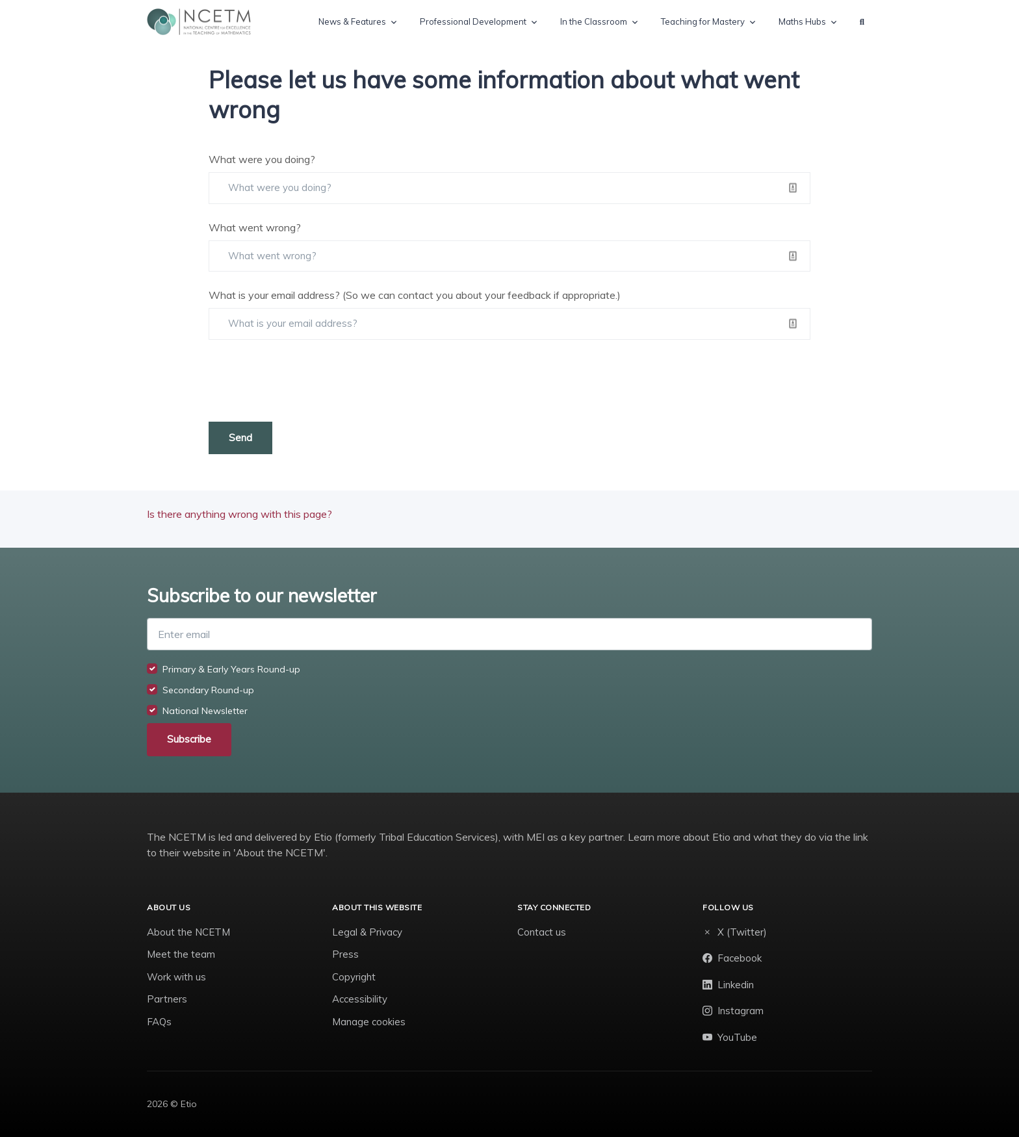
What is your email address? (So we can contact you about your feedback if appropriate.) (415, 294)
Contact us (541, 932)
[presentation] (307, 380)
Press (345, 954)
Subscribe (189, 739)
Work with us (176, 977)
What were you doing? (262, 159)
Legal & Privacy (367, 932)
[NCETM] (199, 21)
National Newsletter (205, 711)
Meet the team (181, 954)
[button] (862, 22)
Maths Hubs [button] (802, 21)
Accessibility (359, 999)
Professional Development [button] (473, 21)
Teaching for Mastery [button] (703, 21)
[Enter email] (509, 634)
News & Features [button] (352, 21)
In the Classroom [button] (593, 21)
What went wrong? (255, 227)
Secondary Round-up (208, 690)
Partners (167, 999)
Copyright (354, 977)
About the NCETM (188, 932)
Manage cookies (369, 1022)
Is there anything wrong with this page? (239, 513)
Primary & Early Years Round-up (231, 669)
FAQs (159, 1022)
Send (240, 437)
